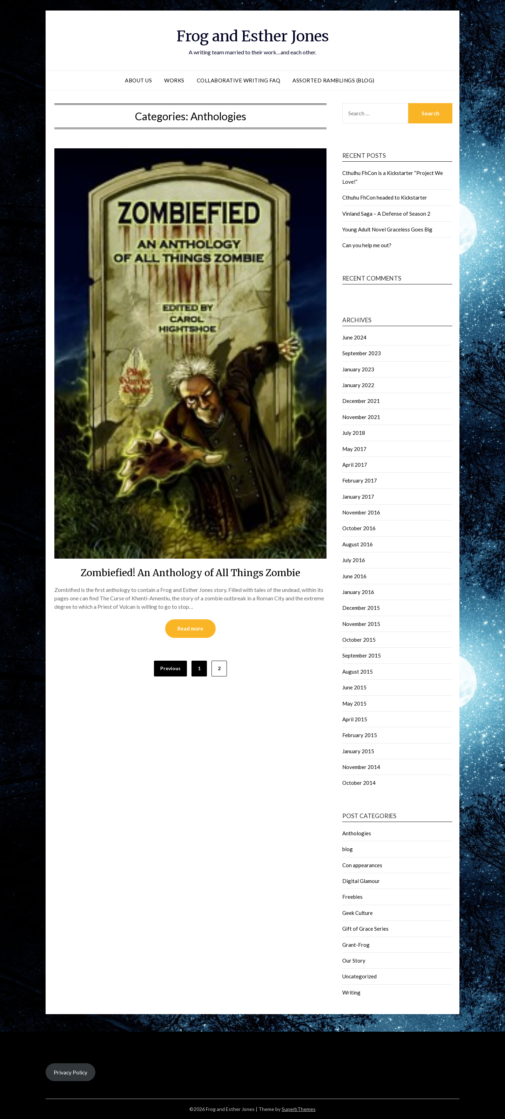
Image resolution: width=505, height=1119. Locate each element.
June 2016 (354, 576)
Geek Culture (357, 913)
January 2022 (358, 385)
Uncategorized (359, 976)
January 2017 (358, 496)
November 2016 (361, 512)
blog (347, 849)
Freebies (352, 897)
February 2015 (359, 735)
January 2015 (358, 751)
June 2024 (354, 337)
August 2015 (357, 671)
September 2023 (361, 353)
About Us (138, 80)
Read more (190, 629)
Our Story (353, 960)
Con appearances (362, 865)
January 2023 (358, 369)
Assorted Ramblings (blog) (333, 80)
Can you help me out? (366, 245)
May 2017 (354, 449)
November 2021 (361, 417)
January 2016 (358, 592)
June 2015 (354, 687)
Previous (170, 669)
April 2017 (354, 464)
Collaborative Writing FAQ (239, 80)
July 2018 (353, 433)
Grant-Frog (356, 945)
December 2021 (361, 401)
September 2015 (361, 655)
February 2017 (359, 480)
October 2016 (359, 528)
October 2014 (359, 783)
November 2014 (361, 767)
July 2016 (353, 560)
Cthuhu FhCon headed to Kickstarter (384, 197)
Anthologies (356, 833)
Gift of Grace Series (365, 928)
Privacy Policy (70, 1072)
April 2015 (354, 719)
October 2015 (359, 639)
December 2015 (361, 608)
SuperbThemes (299, 1109)
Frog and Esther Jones (252, 35)
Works (174, 80)
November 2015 (361, 624)
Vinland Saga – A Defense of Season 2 (386, 213)
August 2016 (357, 544)
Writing (351, 992)
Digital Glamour (361, 881)
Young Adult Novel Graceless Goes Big (387, 229)
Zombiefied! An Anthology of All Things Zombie (190, 572)
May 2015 (354, 703)
